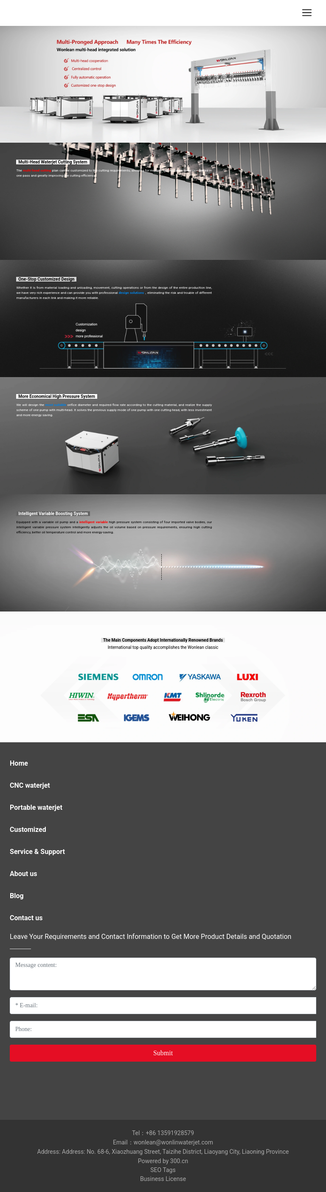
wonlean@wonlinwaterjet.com (173, 1142)
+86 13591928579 (170, 1133)
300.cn (179, 1161)
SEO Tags (162, 1170)
